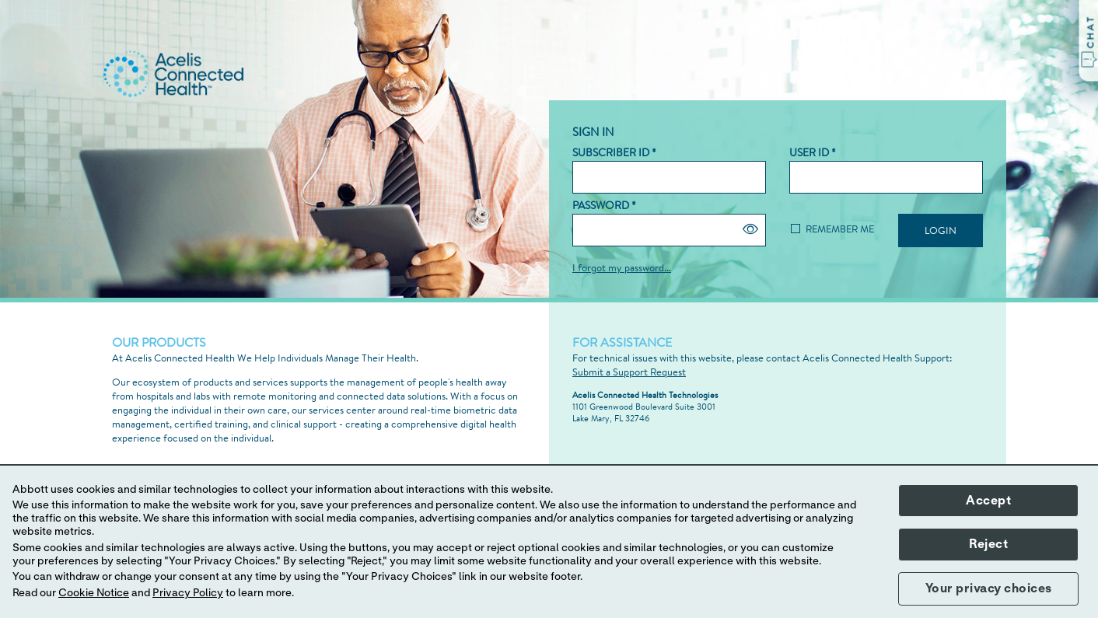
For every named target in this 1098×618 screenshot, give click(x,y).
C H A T (1090, 33)
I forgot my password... (621, 267)
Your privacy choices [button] (988, 588)
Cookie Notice (93, 593)
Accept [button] (988, 500)
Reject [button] (988, 544)
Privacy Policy (187, 593)
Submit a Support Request (629, 372)
